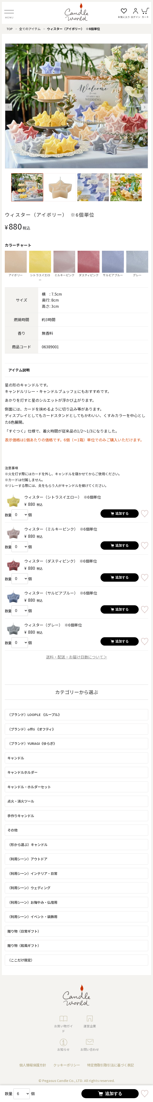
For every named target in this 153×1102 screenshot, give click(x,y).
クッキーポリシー (66, 1064)
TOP (10, 28)
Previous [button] (8, 107)
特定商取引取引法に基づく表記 (110, 1064)
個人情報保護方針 (32, 1064)
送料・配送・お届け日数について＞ (76, 657)
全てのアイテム (30, 28)
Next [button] (144, 107)
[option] (76, 105)
